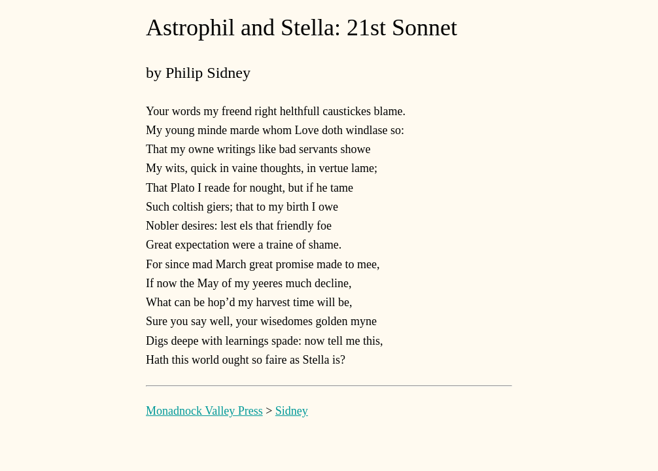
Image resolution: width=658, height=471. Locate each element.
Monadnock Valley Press (204, 410)
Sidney (291, 410)
